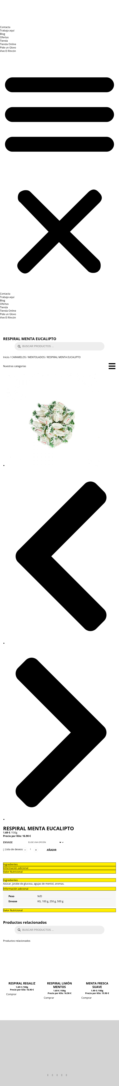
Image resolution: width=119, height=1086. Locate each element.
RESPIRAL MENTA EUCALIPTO (29, 338)
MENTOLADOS (36, 357)
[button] (59, 172)
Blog (2, 34)
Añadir (52, 850)
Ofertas (4, 37)
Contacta (5, 27)
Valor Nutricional (13, 871)
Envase (8, 842)
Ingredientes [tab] (10, 880)
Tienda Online (8, 44)
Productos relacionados (25, 922)
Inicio (6, 357)
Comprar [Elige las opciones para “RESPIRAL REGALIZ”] (11, 994)
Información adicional (15, 868)
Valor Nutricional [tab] (13, 910)
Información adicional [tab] (15, 888)
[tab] (59, 864)
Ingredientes (10, 864)
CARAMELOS (18, 357)
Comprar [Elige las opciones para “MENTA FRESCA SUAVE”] (86, 997)
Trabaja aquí (7, 30)
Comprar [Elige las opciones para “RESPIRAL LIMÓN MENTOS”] (49, 997)
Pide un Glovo (8, 47)
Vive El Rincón (8, 51)
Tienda (4, 40)
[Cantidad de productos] (30, 849)
